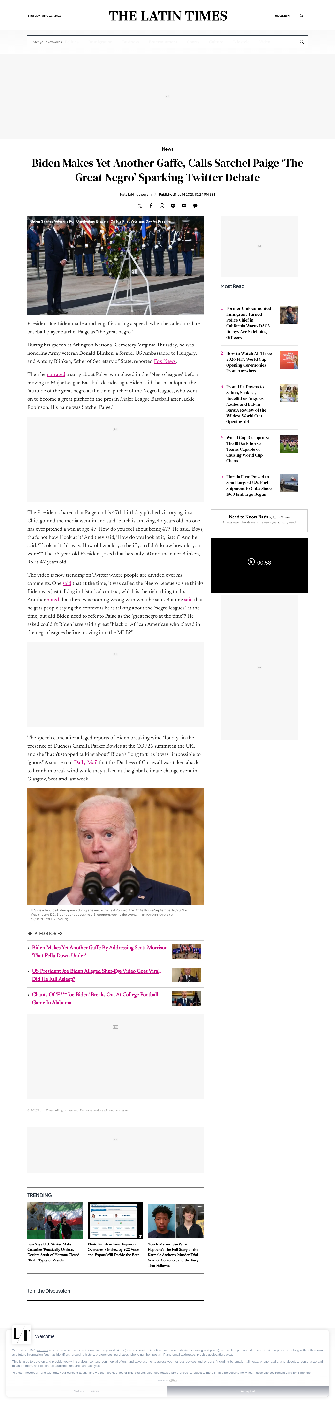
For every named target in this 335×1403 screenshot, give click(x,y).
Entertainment (163, 42)
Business (130, 42)
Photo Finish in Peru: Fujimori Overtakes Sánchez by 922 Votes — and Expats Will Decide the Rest (115, 1250)
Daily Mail (86, 762)
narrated (56, 374)
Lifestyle (241, 42)
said (67, 583)
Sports (193, 42)
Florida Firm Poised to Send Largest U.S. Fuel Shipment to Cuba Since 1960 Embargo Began (249, 485)
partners (42, 1350)
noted (52, 600)
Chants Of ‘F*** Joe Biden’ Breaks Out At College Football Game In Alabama (95, 999)
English (282, 16)
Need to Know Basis (248, 517)
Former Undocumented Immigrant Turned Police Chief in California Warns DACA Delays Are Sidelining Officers (248, 322)
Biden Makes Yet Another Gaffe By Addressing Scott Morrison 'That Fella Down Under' (100, 952)
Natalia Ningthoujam (136, 194)
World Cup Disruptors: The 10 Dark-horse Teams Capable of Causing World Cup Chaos (247, 449)
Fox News (165, 361)
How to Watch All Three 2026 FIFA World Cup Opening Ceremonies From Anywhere (249, 362)
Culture (216, 42)
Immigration (100, 42)
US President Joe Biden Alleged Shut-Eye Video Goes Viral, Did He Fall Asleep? (96, 975)
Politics (72, 42)
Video (264, 42)
